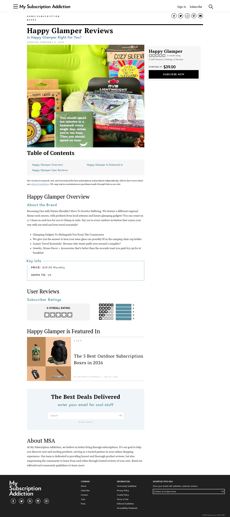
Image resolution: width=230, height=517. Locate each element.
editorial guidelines (40, 184)
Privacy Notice (86, 422)
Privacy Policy (123, 490)
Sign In (181, 7)
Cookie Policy (123, 494)
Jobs (83, 499)
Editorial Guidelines (125, 503)
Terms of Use (122, 499)
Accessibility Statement (127, 508)
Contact (84, 494)
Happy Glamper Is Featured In (105, 164)
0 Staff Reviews (156, 59)
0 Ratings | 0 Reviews (173, 59)
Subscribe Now (173, 74)
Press (83, 503)
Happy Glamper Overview (47, 164)
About (83, 486)
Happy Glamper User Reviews (50, 170)
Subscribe (196, 7)
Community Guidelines (126, 486)
